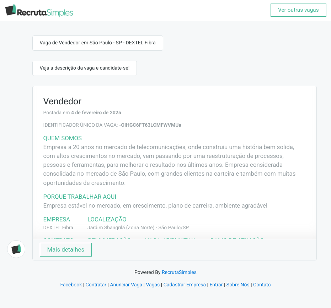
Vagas (153, 285)
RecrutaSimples (179, 272)
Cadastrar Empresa (185, 285)
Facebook (71, 285)
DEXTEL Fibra (58, 228)
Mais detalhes (66, 249)
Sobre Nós (238, 285)
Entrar (216, 285)
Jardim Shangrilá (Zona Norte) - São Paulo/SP (138, 228)
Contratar (96, 285)
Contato (262, 285)
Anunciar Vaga (126, 285)
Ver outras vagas (298, 10)
